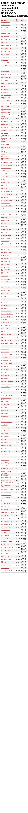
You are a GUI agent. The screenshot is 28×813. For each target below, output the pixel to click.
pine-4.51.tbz (4, 553)
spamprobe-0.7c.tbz (6, 360)
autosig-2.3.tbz (5, 65)
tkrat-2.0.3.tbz (4, 500)
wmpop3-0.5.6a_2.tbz (6, 162)
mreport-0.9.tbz (5, 211)
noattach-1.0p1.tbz (6, 235)
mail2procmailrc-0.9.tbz (7, 36)
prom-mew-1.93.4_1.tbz (7, 220)
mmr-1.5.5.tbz (4, 372)
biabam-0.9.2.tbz (5, 27)
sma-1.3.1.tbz (4, 328)
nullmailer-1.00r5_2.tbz (7, 381)
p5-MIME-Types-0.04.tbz (7, 83)
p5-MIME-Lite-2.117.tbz (7, 343)
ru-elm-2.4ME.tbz (5, 25)
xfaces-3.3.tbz (4, 457)
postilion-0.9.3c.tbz (6, 495)
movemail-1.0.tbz (5, 51)
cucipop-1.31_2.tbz (6, 229)
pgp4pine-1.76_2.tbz (6, 317)
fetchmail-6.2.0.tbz (6, 492)
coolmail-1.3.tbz (5, 182)
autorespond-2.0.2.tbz (6, 101)
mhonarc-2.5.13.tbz (6, 480)
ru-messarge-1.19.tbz (6, 389)
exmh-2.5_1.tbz (5, 506)
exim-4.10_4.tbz (5, 544)
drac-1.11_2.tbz (5, 287)
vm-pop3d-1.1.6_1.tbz (6, 302)
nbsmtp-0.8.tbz (5, 71)
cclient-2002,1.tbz (5, 518)
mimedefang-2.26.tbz (6, 436)
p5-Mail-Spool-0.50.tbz (7, 244)
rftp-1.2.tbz (4, 188)
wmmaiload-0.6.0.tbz (6, 191)
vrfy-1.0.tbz (4, 223)
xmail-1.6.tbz (4, 433)
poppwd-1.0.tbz (5, 86)
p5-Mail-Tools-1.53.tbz (6, 363)
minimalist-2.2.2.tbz (6, 179)
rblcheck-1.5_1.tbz (6, 168)
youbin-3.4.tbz (4, 357)
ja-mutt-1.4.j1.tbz (5, 530)
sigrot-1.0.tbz (4, 80)
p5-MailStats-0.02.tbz (6, 92)
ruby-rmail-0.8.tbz (5, 261)
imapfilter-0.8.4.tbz (6, 305)
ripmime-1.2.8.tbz (5, 203)
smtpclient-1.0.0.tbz (6, 141)
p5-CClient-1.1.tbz (5, 325)
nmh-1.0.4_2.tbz (5, 556)
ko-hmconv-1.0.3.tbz (6, 48)
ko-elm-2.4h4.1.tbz (6, 477)
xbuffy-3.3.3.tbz (5, 241)
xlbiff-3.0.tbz (4, 171)
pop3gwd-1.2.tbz (5, 176)
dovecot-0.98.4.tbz (6, 471)
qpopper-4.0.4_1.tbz (6, 427)
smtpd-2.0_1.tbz (5, 299)
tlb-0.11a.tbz (4, 226)
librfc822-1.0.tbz (5, 460)
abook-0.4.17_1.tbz (6, 337)
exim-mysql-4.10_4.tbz (7, 547)
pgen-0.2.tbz (4, 60)
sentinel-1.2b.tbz (5, 267)
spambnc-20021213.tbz (7, 468)
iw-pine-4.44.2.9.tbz (6, 565)
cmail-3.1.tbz (4, 89)
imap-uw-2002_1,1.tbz (7, 395)
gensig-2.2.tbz (4, 197)
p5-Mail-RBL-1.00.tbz (6, 39)
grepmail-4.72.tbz (5, 217)
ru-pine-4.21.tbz (5, 57)
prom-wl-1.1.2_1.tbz (6, 124)
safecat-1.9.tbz (5, 173)
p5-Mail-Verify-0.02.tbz (7, 45)
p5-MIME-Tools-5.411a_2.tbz (5, 474)
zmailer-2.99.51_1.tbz (6, 521)
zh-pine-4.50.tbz (5, 568)
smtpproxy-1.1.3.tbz (6, 284)
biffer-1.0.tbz (4, 276)
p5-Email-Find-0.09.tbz (7, 103)
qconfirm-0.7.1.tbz (5, 387)
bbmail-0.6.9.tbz (5, 378)
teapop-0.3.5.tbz (5, 249)
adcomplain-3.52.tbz (6, 340)
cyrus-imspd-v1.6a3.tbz (7, 384)
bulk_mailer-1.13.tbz (6, 252)
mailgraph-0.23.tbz (6, 74)
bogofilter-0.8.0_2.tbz (6, 422)
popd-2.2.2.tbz (5, 401)
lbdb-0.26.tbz (4, 346)
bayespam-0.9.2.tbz (6, 130)
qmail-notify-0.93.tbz (6, 206)
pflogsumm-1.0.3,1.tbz (7, 121)
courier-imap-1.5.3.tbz (6, 509)
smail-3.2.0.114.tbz (6, 503)
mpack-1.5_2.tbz (5, 281)
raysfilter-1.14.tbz (5, 331)
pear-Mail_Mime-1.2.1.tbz (7, 127)
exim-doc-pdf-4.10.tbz (6, 524)
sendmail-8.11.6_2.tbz (6, 515)
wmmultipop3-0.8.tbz (6, 200)
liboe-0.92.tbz (4, 118)
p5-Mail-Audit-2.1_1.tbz (7, 293)
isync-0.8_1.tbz (5, 255)
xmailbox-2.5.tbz (5, 290)
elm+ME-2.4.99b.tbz (6, 527)
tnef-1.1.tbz (4, 232)
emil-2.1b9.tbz (4, 454)
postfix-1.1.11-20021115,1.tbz (5, 562)
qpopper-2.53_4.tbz (6, 279)
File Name (4, 20)
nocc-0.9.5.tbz (4, 416)
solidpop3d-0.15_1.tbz (6, 322)
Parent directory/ (5, 22)
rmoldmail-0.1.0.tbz (6, 30)
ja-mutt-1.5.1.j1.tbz (6, 535)
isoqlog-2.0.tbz (5, 319)
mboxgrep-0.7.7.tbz (6, 246)
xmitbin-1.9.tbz (5, 349)
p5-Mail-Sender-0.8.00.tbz (5, 273)
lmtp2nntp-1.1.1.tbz (6, 407)
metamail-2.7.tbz (5, 465)
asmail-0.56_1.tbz (5, 451)
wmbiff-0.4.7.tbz (5, 296)
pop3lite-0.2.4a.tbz (6, 430)
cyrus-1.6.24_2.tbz (6, 550)
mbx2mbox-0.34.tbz (6, 63)
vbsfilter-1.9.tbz (5, 209)
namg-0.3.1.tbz (5, 264)
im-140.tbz (4, 448)
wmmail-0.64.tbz (5, 404)
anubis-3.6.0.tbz (5, 413)
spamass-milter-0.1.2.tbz (7, 194)
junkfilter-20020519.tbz (7, 314)
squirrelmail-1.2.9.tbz (6, 541)
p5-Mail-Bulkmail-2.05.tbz (7, 354)
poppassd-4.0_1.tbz (6, 95)
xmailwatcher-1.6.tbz (6, 165)
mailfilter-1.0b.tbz (5, 33)
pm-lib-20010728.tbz (6, 442)
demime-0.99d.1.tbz (6, 311)
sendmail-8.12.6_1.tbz (6, 538)
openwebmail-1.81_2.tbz (7, 571)
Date (22, 20)
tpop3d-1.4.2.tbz (5, 375)
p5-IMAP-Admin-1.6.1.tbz (7, 136)
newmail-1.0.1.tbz (5, 68)
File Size (17, 20)
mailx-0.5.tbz (4, 366)
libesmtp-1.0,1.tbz (5, 392)
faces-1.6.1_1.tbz (5, 419)
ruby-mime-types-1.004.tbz (5, 159)
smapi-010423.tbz (5, 369)
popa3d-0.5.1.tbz (5, 238)
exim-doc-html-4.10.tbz (7, 489)
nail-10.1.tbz (4, 425)
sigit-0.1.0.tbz (4, 308)
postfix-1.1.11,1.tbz (6, 559)
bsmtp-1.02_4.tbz (5, 156)
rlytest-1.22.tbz (5, 106)
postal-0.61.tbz (5, 352)
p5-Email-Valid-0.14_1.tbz (7, 112)
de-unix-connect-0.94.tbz (7, 512)
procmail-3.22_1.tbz (6, 462)
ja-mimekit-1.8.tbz (5, 439)
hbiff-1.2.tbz (4, 185)
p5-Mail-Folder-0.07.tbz (7, 334)
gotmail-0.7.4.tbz (5, 147)
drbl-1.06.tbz (4, 42)
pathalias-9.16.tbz (5, 258)
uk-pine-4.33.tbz (5, 54)
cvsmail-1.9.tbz (5, 144)
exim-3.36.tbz (4, 533)
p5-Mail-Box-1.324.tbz (6, 445)
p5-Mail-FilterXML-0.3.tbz (7, 77)
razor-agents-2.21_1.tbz (7, 410)
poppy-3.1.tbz (4, 133)
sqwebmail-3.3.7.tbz (6, 498)
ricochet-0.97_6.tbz (6, 214)
